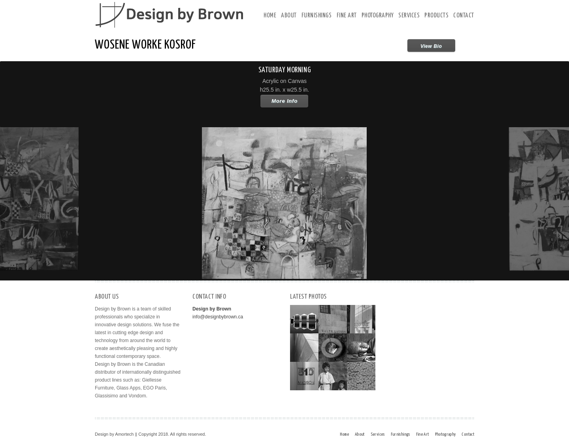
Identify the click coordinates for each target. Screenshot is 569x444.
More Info (284, 101)
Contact (463, 16)
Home (270, 16)
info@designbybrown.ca (217, 317)
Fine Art (347, 16)
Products (436, 16)
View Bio (431, 46)
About (289, 16)
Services (409, 16)
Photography (378, 16)
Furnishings (316, 16)
